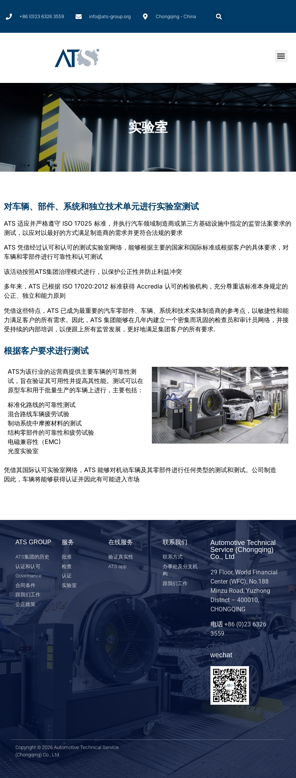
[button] (219, 16)
